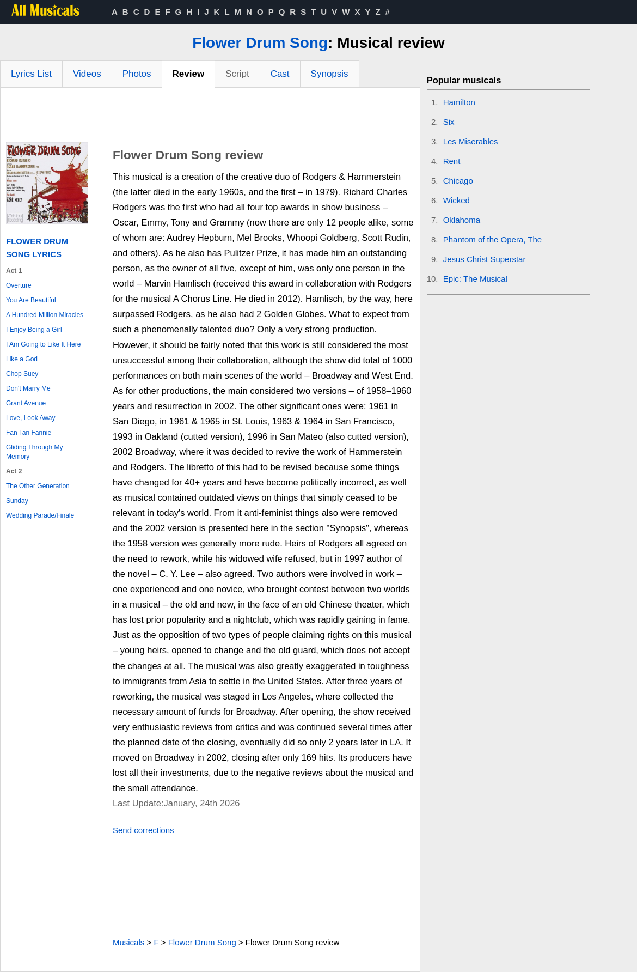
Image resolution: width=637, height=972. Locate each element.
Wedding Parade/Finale (40, 515)
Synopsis (329, 74)
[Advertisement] (210, 117)
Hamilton (459, 102)
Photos (136, 74)
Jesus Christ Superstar (484, 259)
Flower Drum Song (260, 42)
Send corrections (143, 830)
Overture (19, 285)
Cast (280, 74)
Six (449, 121)
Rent (452, 161)
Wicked (456, 200)
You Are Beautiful (31, 300)
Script (237, 74)
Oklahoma (461, 219)
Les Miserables (470, 141)
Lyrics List (31, 74)
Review (189, 74)
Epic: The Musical (475, 278)
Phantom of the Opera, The (492, 239)
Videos (87, 74)
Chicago (458, 180)
